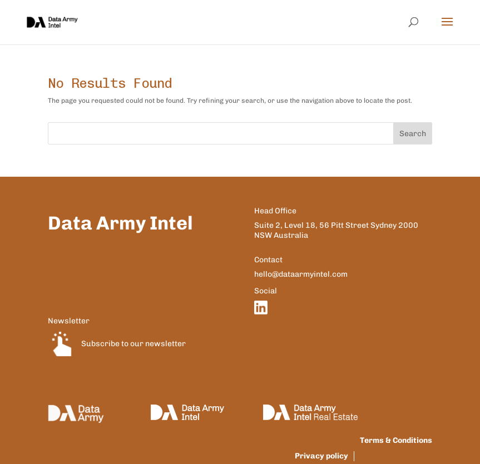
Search (412, 133)
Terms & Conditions (396, 440)
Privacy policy (321, 456)
